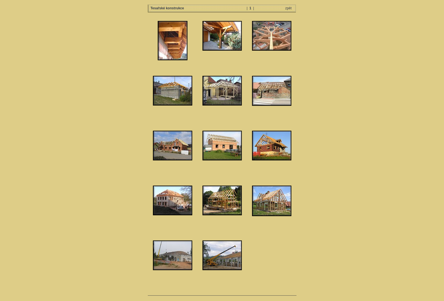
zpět (288, 8)
